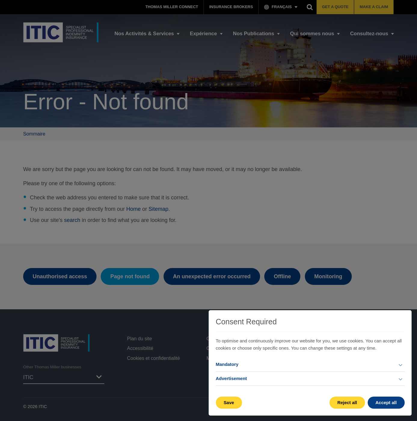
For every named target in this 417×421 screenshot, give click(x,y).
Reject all (347, 402)
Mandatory (227, 364)
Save (229, 402)
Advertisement (231, 378)
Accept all (386, 402)
